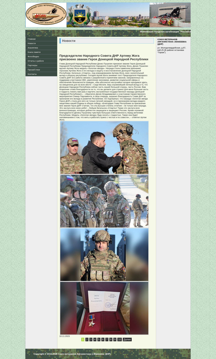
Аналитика (33, 48)
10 (119, 339)
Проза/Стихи (34, 70)
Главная (32, 39)
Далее (127, 339)
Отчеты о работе (36, 61)
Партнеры (32, 65)
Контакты (32, 74)
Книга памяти (34, 52)
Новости (32, 43)
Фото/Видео (33, 56)
